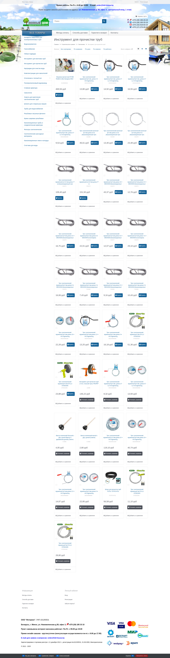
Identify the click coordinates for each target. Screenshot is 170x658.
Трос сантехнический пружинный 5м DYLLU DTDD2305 (65, 545)
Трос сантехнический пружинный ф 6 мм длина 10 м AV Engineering (65, 334)
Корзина (128, 656)
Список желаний (64, 656)
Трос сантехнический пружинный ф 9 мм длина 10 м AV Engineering (137, 437)
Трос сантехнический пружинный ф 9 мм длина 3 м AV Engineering (113, 334)
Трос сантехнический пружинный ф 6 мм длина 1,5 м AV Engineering (89, 334)
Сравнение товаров (48, 656)
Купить (60, 95)
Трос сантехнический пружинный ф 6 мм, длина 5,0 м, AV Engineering (137, 383)
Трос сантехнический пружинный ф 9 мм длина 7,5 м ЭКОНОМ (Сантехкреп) (137, 236)
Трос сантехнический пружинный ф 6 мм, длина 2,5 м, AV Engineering (113, 79)
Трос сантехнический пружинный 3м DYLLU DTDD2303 (137, 491)
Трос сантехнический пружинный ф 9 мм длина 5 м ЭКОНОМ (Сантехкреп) (89, 236)
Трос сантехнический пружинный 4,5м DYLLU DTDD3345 (65, 383)
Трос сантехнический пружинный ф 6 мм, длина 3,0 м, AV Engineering (137, 79)
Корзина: (142, 16)
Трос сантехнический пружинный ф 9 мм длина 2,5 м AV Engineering (65, 491)
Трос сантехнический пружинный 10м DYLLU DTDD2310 (137, 334)
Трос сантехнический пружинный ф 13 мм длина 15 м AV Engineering (113, 437)
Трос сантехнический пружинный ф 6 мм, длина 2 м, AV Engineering (89, 79)
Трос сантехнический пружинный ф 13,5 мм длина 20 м (89, 182)
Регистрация (144, 2)
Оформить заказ (141, 655)
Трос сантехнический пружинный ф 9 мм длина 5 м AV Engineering (89, 491)
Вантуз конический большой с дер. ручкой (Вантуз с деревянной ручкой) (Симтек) (65, 437)
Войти (136, 2)
